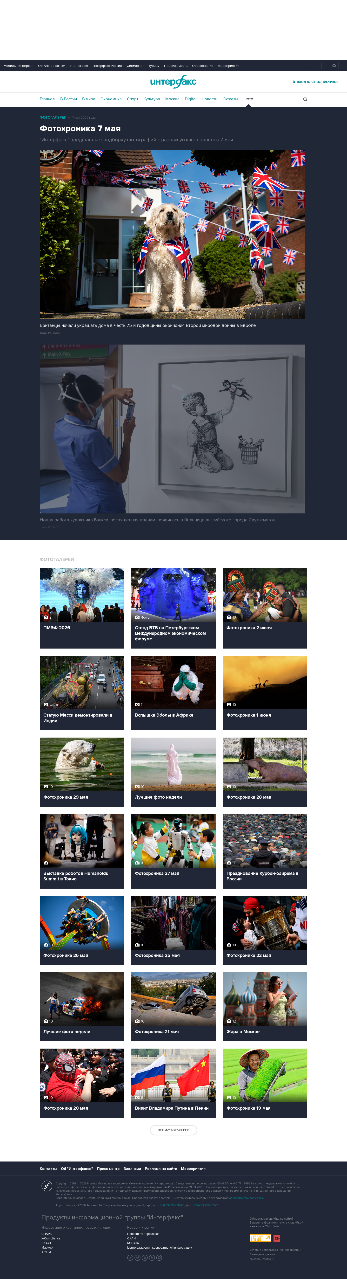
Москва (172, 99)
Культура (152, 99)
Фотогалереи (53, 117)
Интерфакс (173, 82)
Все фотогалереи (173, 1130)
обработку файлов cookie (246, 1198)
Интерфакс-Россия (107, 66)
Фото (248, 99)
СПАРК (46, 1234)
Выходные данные (262, 1254)
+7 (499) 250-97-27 (206, 1205)
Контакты (48, 1168)
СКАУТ (46, 1243)
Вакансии (132, 1168)
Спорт (132, 99)
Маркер (47, 1248)
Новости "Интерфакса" (143, 1234)
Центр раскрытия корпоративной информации (159, 1248)
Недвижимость (175, 66)
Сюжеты (230, 99)
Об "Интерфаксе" (51, 66)
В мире (88, 99)
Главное (47, 99)
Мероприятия (228, 66)
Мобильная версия (18, 66)
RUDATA (133, 1243)
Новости (209, 99)
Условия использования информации (275, 1250)
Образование (202, 66)
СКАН (131, 1238)
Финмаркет (135, 66)
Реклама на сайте (161, 1168)
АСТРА (46, 1252)
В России (68, 99)
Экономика (111, 99)
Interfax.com (79, 66)
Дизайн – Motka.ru (262, 1259)
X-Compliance (50, 1238)
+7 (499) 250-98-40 (172, 1205)
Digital (190, 99)
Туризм (154, 66)
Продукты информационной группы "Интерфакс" (112, 1217)
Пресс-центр (108, 1168)
